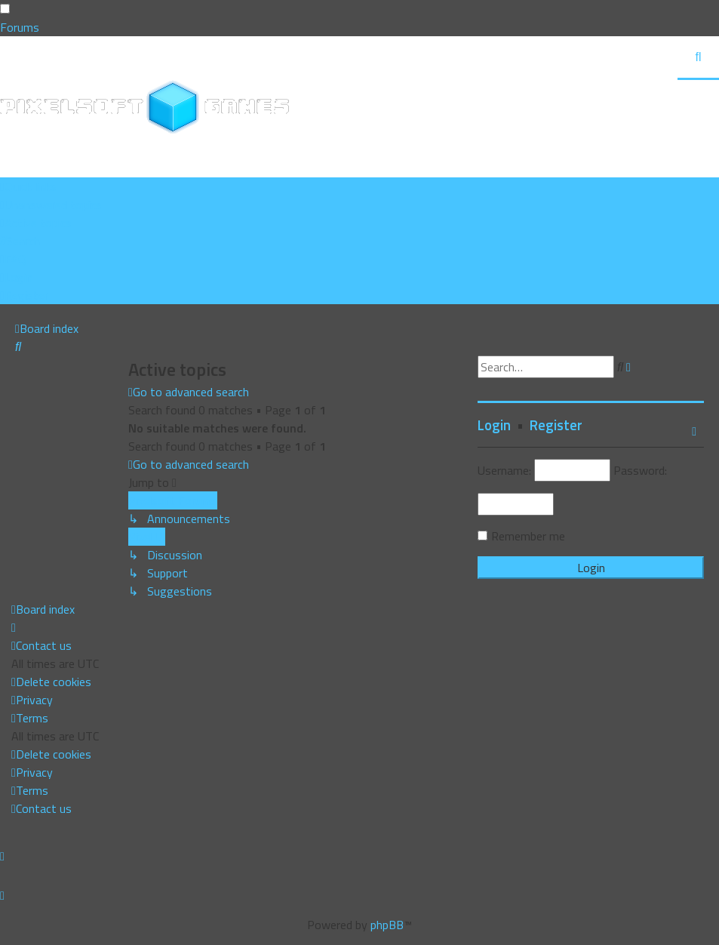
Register (556, 425)
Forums (19, 27)
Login (494, 425)
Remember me (528, 536)
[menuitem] (51, 204)
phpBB (387, 925)
